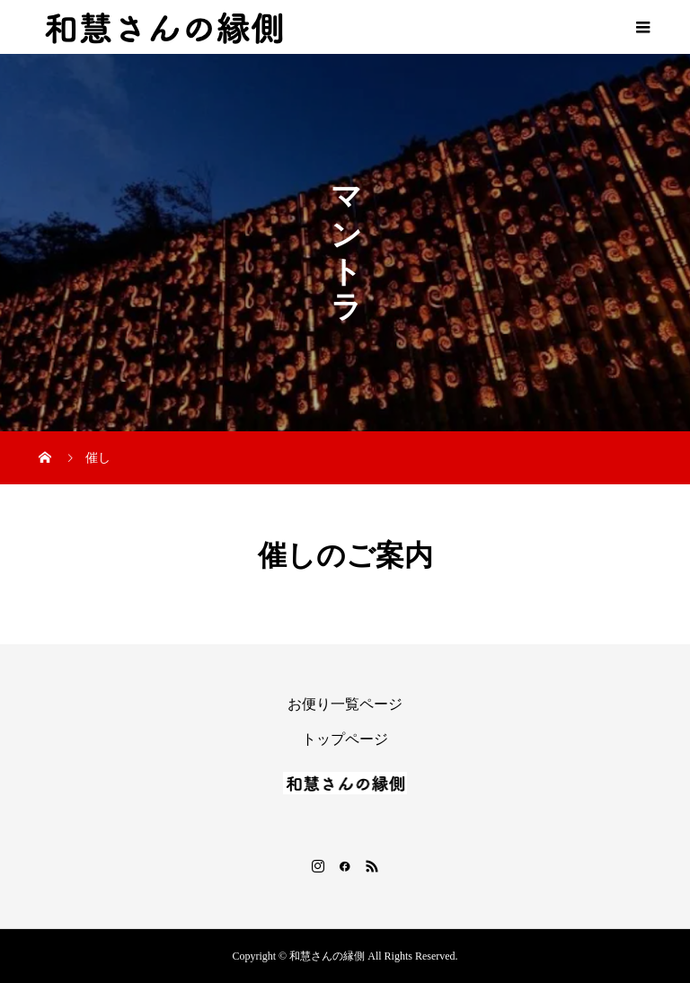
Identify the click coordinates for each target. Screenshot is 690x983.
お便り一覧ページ (345, 704)
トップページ (345, 739)
